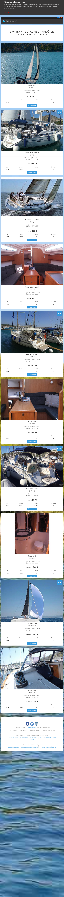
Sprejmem (7, 11)
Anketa (9, 738)
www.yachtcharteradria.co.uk (47, 747)
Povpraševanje (32, 105)
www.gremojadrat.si (14, 747)
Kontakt (32, 739)
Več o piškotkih (8, 13)
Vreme (54, 738)
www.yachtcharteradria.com (29, 747)
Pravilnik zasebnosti (45, 738)
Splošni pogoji (34, 738)
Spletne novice (24, 738)
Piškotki (15, 738)
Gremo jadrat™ (31, 727)
